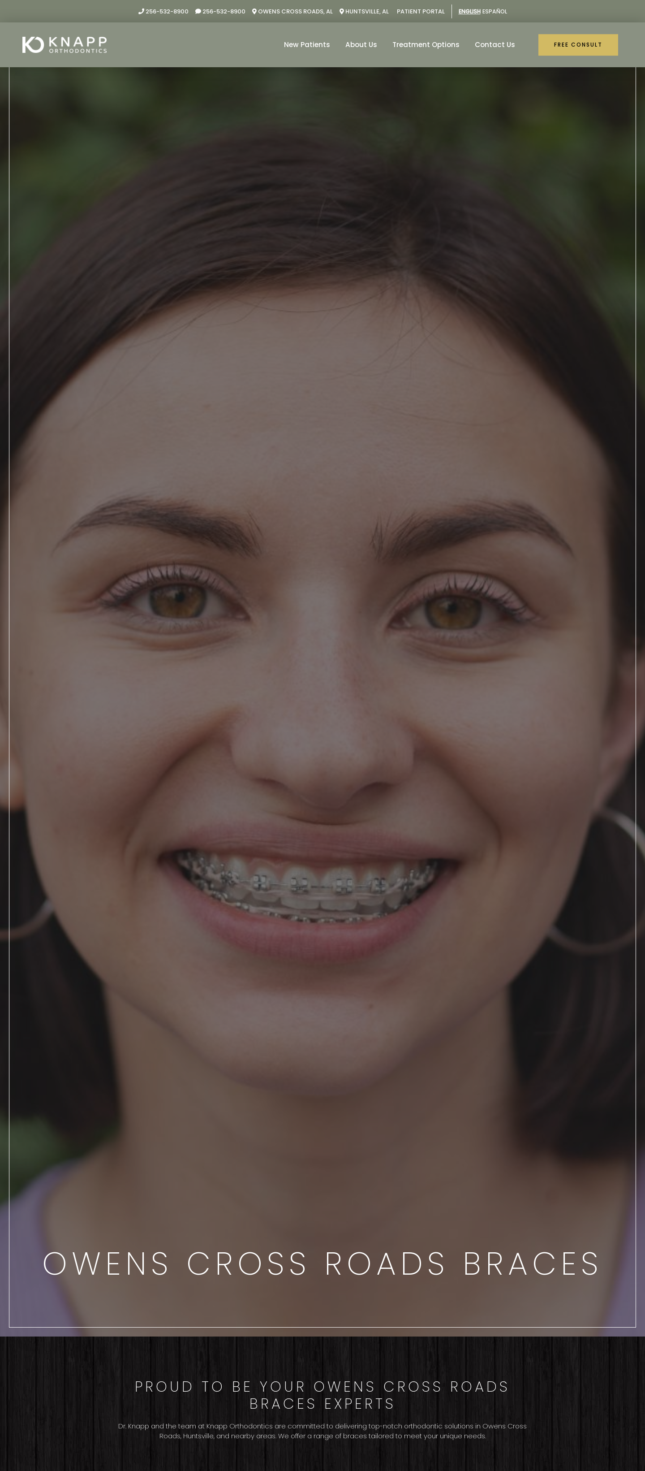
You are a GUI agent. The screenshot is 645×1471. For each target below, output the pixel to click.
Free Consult (578, 44)
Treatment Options (426, 44)
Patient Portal (418, 11)
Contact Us (495, 44)
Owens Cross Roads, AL (290, 11)
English (468, 11)
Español (496, 11)
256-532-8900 (161, 11)
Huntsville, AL (362, 11)
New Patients (308, 44)
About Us (362, 44)
